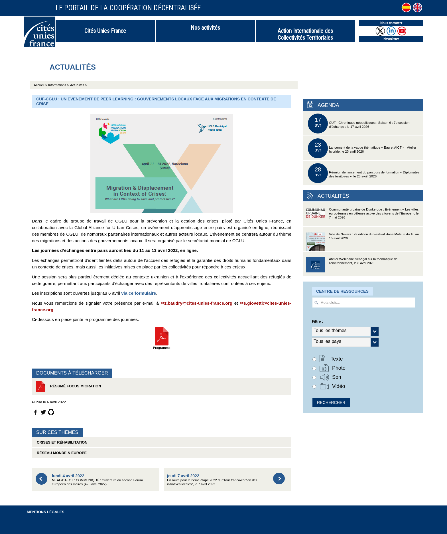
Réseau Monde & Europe (61, 453)
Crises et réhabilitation (61, 442)
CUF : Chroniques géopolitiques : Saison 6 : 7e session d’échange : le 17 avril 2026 (358, 124)
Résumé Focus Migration (68, 386)
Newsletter (391, 39)
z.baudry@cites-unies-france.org (198, 303)
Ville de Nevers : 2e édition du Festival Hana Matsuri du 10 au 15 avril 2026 (362, 241)
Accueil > (41, 85)
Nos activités (205, 27)
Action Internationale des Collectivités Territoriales (305, 34)
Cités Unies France (105, 30)
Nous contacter (391, 23)
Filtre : (317, 321)
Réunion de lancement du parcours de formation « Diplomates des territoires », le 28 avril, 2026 (363, 173)
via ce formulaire (138, 293)
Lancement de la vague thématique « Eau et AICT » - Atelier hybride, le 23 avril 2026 (362, 148)
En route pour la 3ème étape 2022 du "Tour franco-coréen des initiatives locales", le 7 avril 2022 (212, 480)
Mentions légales (45, 512)
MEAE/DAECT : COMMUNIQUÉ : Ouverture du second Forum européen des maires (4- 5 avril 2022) (97, 480)
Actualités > (78, 85)
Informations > (58, 85)
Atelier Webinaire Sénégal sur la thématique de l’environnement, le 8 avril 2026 (351, 266)
